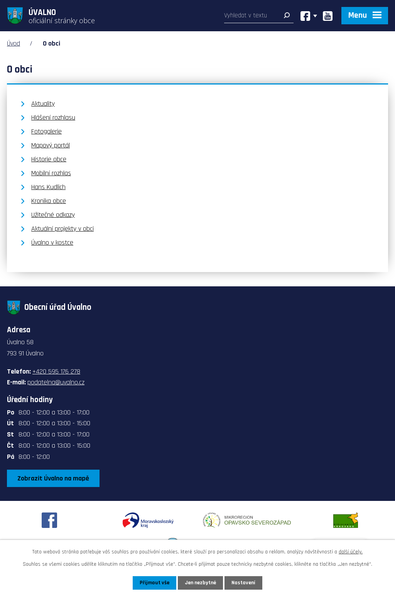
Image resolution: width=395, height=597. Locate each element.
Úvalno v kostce (52, 242)
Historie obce (48, 159)
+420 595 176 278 (56, 371)
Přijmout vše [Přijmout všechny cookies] (154, 582)
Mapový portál (50, 145)
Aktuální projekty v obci (62, 228)
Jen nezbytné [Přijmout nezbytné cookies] (200, 582)
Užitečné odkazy (53, 214)
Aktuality (43, 103)
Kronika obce (48, 200)
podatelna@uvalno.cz (55, 382)
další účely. (351, 551)
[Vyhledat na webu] (259, 17)
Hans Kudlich (48, 187)
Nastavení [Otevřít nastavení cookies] (243, 582)
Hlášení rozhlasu (53, 117)
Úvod (13, 43)
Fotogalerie (46, 131)
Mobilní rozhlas (51, 173)
